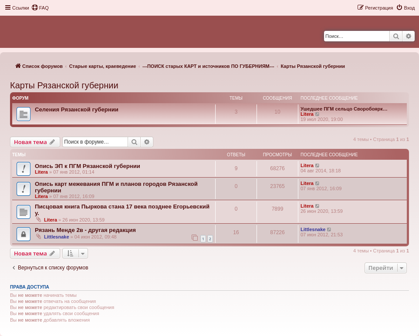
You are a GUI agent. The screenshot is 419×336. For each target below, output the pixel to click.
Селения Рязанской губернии (76, 109)
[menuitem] (40, 8)
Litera (307, 114)
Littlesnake (56, 236)
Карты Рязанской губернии (64, 85)
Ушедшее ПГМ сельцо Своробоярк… (344, 108)
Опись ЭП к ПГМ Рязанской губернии (87, 166)
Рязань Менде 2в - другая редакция (85, 230)
